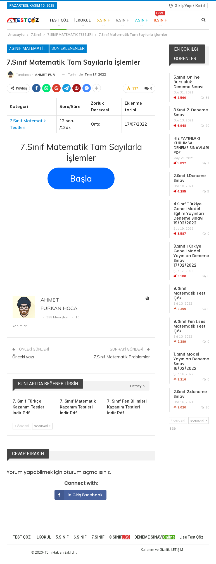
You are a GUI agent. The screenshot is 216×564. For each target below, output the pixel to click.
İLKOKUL (82, 20)
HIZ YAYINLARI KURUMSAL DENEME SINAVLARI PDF (191, 145)
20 (205, 126)
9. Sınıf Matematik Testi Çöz (190, 293)
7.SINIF (141, 20)
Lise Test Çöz (191, 537)
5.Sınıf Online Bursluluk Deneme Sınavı (188, 82)
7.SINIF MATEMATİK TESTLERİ (29, 48)
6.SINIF (122, 20)
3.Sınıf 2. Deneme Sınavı (191, 112)
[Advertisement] (81, 235)
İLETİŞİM (176, 549)
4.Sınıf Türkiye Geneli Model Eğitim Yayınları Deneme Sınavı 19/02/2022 (189, 213)
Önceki (22, 426)
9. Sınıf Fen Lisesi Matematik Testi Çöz (190, 326)
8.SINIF (160, 16)
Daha (178, 20)
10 (205, 407)
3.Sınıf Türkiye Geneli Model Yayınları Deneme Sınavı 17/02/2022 (191, 255)
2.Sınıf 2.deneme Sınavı (190, 394)
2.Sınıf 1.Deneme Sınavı (190, 178)
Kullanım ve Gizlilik (155, 549)
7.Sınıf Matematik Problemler (122, 356)
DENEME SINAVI (154, 537)
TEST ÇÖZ (58, 20)
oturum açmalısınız (86, 472)
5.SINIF (103, 20)
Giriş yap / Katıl (187, 5)
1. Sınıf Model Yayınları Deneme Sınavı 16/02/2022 (191, 361)
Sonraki (42, 426)
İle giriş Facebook (78, 495)
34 (205, 98)
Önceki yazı (23, 356)
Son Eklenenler (68, 48)
